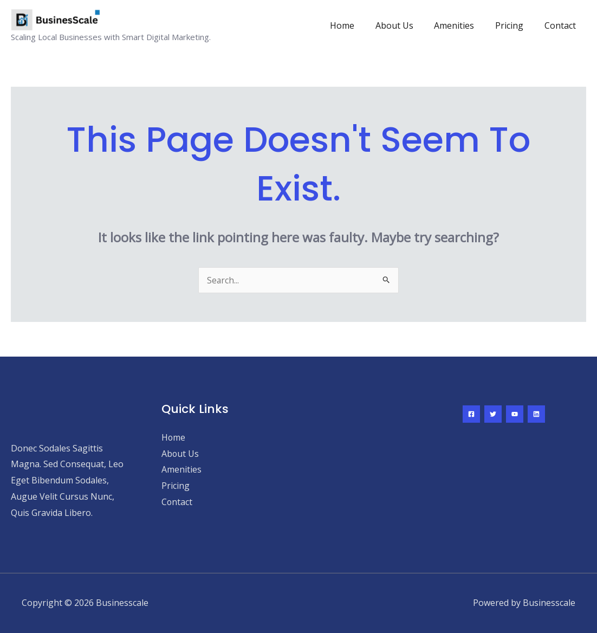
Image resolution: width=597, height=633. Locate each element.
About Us (407, 25)
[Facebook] (471, 414)
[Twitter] (493, 414)
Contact (561, 25)
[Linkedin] (536, 414)
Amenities (463, 25)
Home (358, 25)
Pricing (515, 25)
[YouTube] (514, 414)
